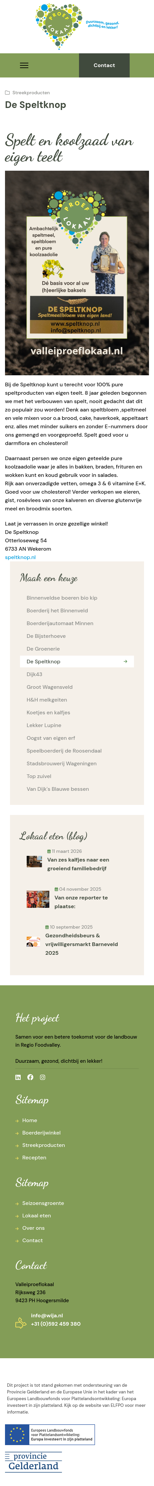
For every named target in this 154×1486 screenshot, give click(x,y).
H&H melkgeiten (47, 699)
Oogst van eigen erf (51, 737)
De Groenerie (43, 648)
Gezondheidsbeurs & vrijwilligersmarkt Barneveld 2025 (81, 944)
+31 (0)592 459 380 (56, 1323)
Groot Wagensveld (50, 687)
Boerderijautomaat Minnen (60, 623)
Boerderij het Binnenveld (57, 610)
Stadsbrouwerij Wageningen (62, 763)
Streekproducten (31, 93)
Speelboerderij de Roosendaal (64, 750)
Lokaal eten (36, 1215)
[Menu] (24, 65)
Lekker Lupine (44, 725)
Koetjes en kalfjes (48, 712)
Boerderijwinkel (41, 1132)
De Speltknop (43, 661)
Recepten (34, 1157)
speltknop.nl (20, 557)
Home (29, 1120)
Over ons (33, 1227)
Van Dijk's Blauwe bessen (58, 788)
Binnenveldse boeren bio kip (62, 597)
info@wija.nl (47, 1315)
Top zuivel (39, 776)
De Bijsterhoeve (46, 636)
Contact (104, 65)
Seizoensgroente (43, 1203)
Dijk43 (34, 674)
